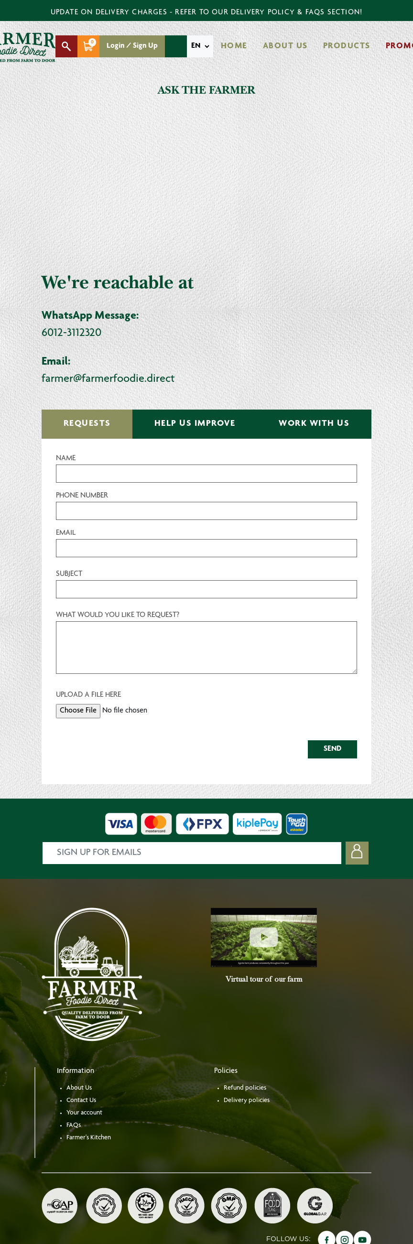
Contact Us (81, 1100)
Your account (84, 1113)
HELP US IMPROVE (195, 423)
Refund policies (245, 1088)
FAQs (73, 1125)
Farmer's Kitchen (88, 1138)
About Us (285, 46)
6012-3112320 (71, 333)
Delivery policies (247, 1100)
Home (234, 46)
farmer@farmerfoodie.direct (108, 379)
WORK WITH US (314, 423)
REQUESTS (87, 423)
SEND (332, 749)
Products (346, 46)
